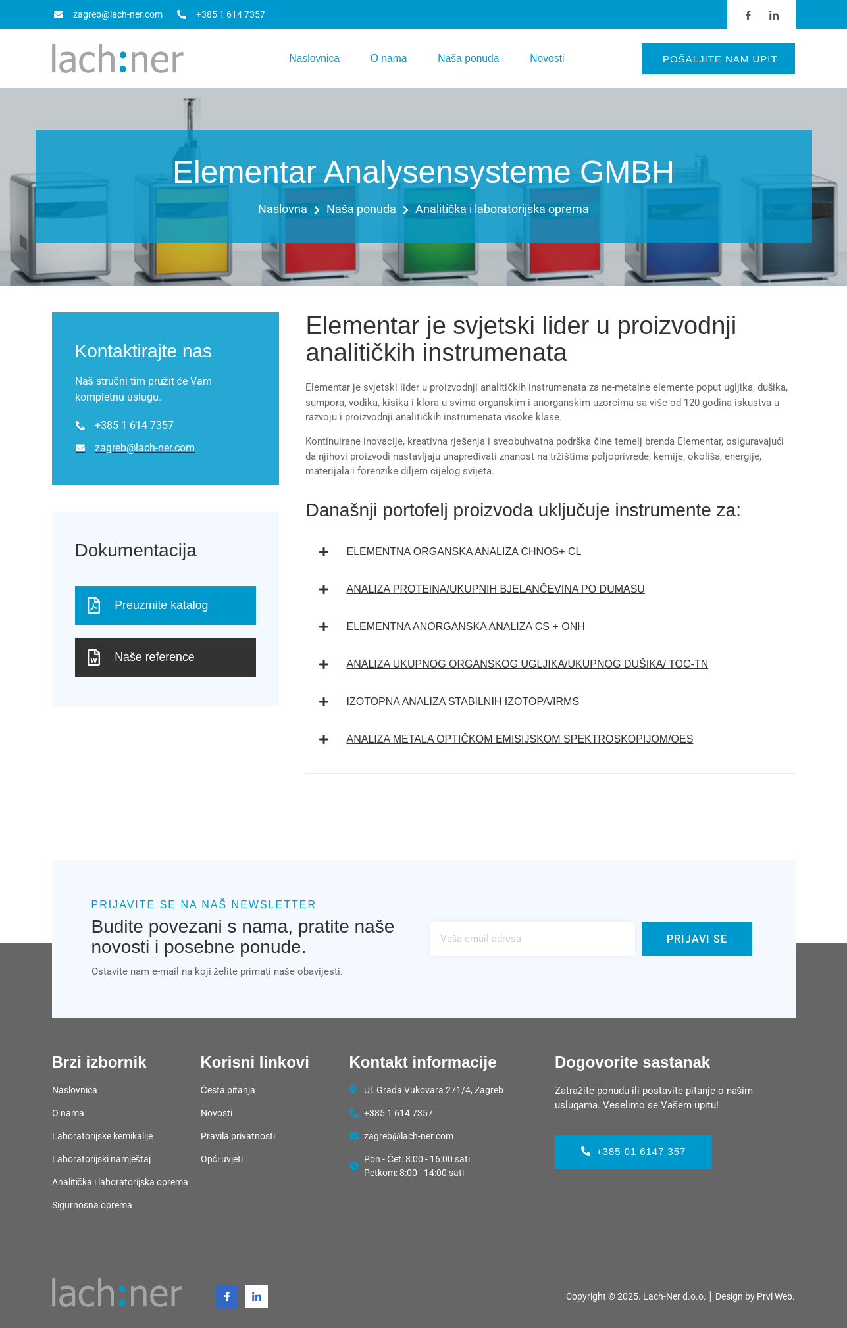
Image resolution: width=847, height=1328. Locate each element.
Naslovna (289, 210)
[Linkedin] (256, 1296)
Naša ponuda (470, 58)
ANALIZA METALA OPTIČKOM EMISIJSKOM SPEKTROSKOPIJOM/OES (519, 739)
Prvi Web (774, 1296)
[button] (550, 551)
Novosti (552, 58)
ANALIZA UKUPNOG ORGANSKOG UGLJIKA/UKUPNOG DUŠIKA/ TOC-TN (527, 664)
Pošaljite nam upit (720, 58)
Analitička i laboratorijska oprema (502, 209)
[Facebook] (226, 1296)
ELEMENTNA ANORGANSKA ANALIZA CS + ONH (465, 626)
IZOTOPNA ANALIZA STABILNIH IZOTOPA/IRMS (462, 701)
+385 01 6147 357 (633, 1152)
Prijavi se (697, 939)
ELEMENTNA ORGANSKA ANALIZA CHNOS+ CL (463, 551)
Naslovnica (310, 58)
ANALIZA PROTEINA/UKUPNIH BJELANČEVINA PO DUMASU (495, 589)
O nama (387, 58)
